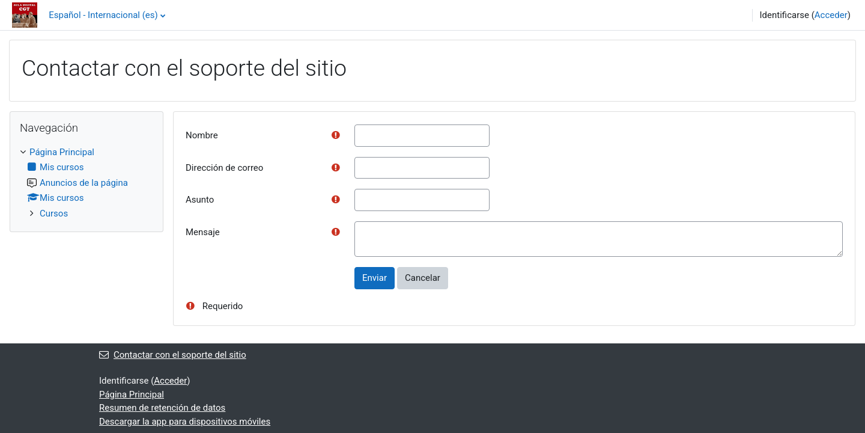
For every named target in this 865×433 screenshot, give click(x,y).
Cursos (54, 213)
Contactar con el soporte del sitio (172, 354)
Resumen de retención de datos (162, 407)
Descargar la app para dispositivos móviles (184, 421)
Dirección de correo (224, 167)
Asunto (200, 199)
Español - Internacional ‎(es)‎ (103, 15)
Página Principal (61, 152)
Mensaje (203, 232)
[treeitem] (86, 183)
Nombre (202, 135)
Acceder (831, 15)
